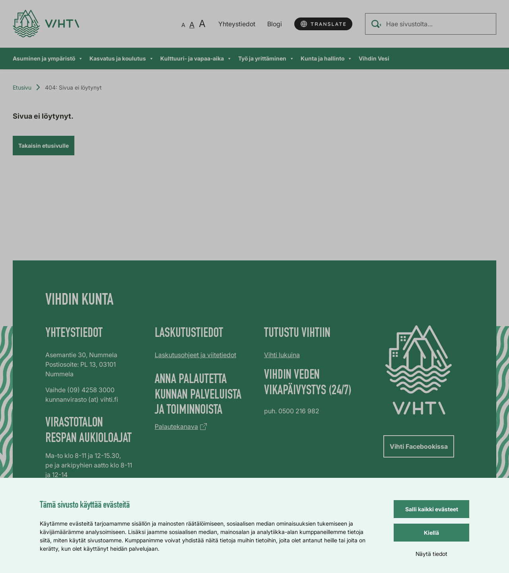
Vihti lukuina (282, 355)
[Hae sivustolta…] (430, 24)
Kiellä (431, 532)
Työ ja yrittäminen (266, 58)
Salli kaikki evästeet (431, 509)
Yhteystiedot (236, 24)
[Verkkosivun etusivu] (46, 24)
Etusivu (22, 87)
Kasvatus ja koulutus (121, 58)
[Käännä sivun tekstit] (323, 24)
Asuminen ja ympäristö (48, 58)
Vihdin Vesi (374, 58)
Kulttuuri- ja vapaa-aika (196, 58)
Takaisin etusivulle (43, 145)
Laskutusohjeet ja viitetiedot (195, 355)
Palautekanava (176, 426)
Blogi (274, 24)
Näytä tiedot (431, 553)
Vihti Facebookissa (419, 446)
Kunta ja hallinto (326, 58)
